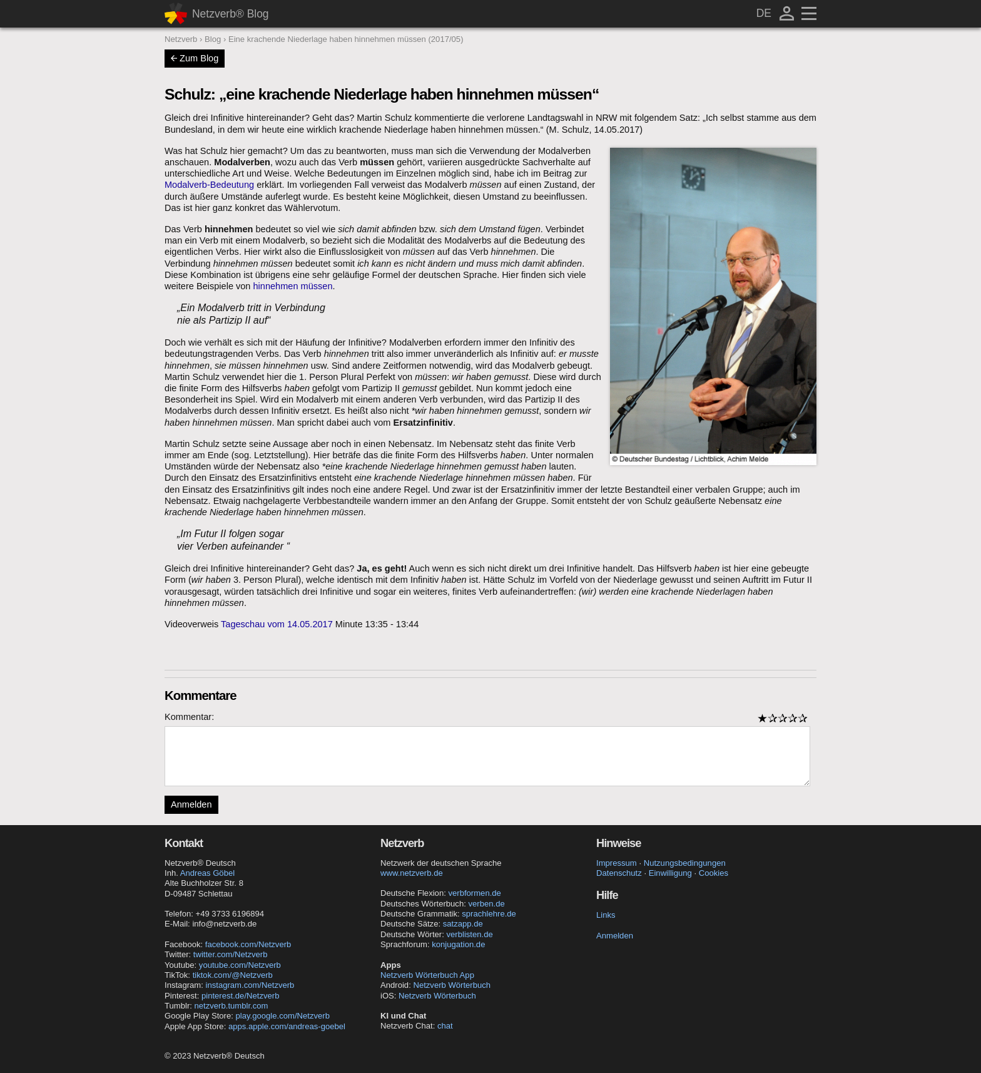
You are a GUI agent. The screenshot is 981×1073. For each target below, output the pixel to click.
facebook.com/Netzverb (248, 944)
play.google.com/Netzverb (283, 1015)
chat (445, 1025)
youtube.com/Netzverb (240, 965)
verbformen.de (474, 893)
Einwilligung (670, 873)
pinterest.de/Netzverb (240, 995)
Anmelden (191, 804)
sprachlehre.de (489, 913)
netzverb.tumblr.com (231, 1005)
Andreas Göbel (207, 873)
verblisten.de (470, 934)
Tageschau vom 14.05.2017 (277, 624)
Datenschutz (619, 873)
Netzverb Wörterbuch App (427, 975)
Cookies (713, 873)
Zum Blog (194, 58)
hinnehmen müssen (293, 286)
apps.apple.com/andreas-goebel (286, 1026)
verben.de (486, 903)
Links (606, 915)
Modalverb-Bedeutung (209, 185)
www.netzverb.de (411, 873)
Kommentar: (189, 717)
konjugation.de (458, 944)
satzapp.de (463, 923)
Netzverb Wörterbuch (451, 985)
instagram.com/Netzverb (250, 985)
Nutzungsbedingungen (685, 863)
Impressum (616, 863)
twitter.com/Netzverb (230, 954)
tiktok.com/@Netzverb (233, 975)
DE (763, 13)
